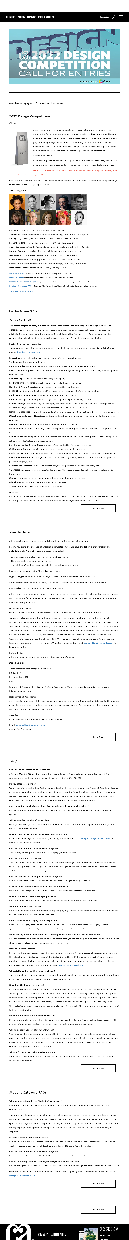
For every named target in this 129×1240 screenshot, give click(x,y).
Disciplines (10, 17)
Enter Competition (46, 17)
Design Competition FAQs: (22, 282)
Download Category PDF (23, 103)
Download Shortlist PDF (52, 103)
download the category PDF (30, 352)
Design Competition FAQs (22, 1175)
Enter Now (98, 508)
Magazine (31, 17)
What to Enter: (16, 273)
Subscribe (104, 17)
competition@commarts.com (98, 643)
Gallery (21, 17)
